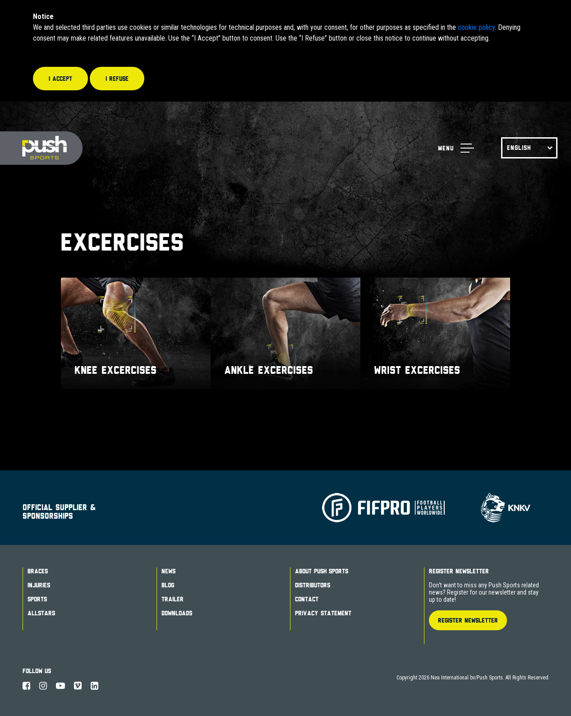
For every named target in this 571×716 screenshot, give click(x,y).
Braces (38, 571)
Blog (167, 585)
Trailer (172, 599)
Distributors (312, 585)
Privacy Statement (323, 613)
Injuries (39, 585)
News (168, 571)
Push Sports (41, 148)
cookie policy (476, 27)
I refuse (117, 78)
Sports (37, 599)
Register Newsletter (459, 571)
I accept (60, 78)
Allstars (41, 613)
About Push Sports (321, 571)
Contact (306, 599)
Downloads (176, 613)
